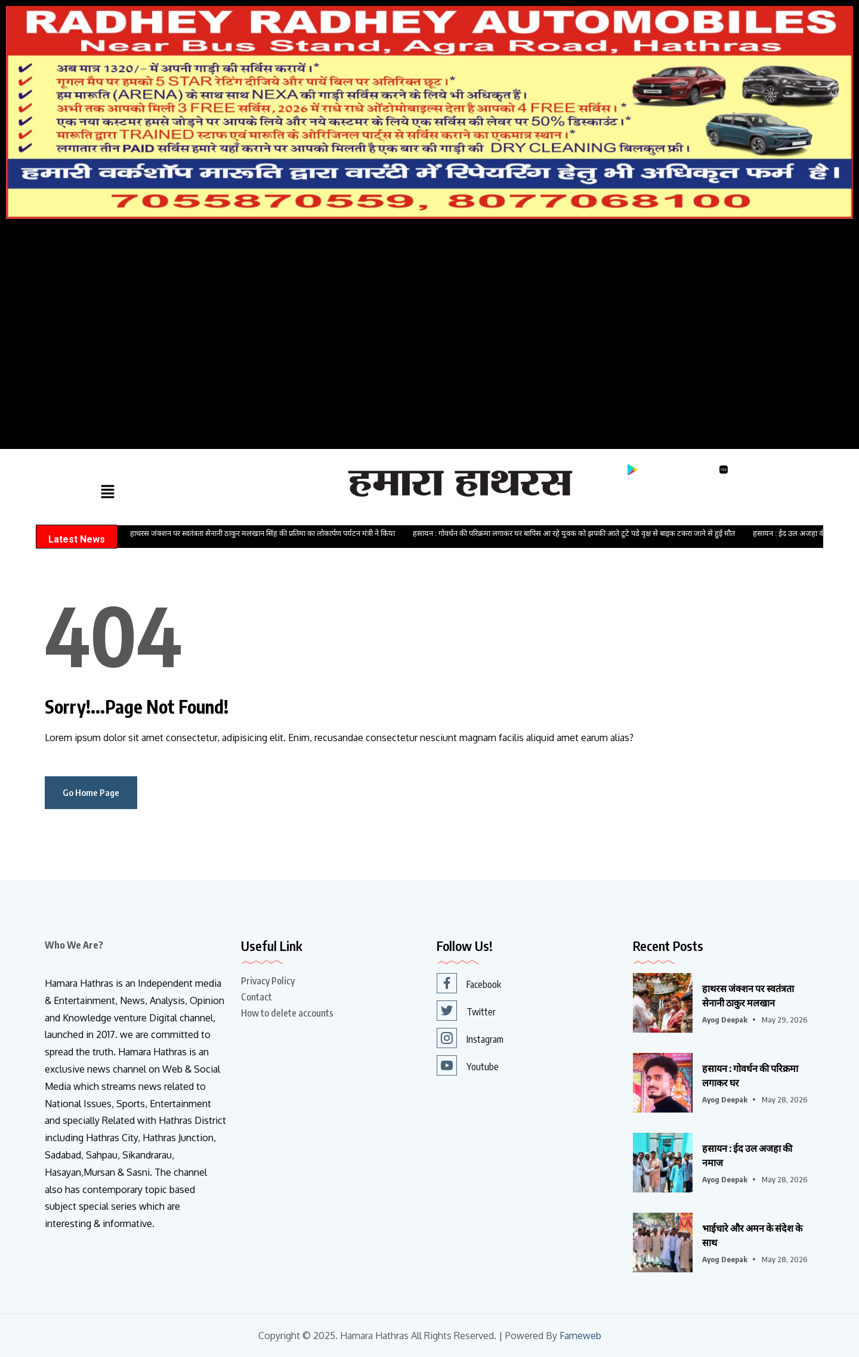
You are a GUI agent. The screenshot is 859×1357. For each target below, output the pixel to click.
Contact (256, 997)
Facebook (469, 983)
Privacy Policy (268, 981)
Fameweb (580, 1335)
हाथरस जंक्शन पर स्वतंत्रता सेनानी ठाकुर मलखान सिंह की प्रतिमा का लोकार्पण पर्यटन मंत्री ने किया (262, 533)
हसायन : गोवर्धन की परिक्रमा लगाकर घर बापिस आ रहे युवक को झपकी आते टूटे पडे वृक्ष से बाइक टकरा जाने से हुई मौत (574, 533)
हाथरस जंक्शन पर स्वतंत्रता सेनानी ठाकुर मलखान (748, 996)
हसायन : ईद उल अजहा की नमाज (747, 1155)
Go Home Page (91, 792)
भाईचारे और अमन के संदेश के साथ (752, 1235)
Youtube (468, 1065)
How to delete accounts (287, 1013)
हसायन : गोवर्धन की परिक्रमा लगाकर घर (750, 1075)
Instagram (470, 1038)
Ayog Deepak (724, 1019)
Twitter (466, 1010)
